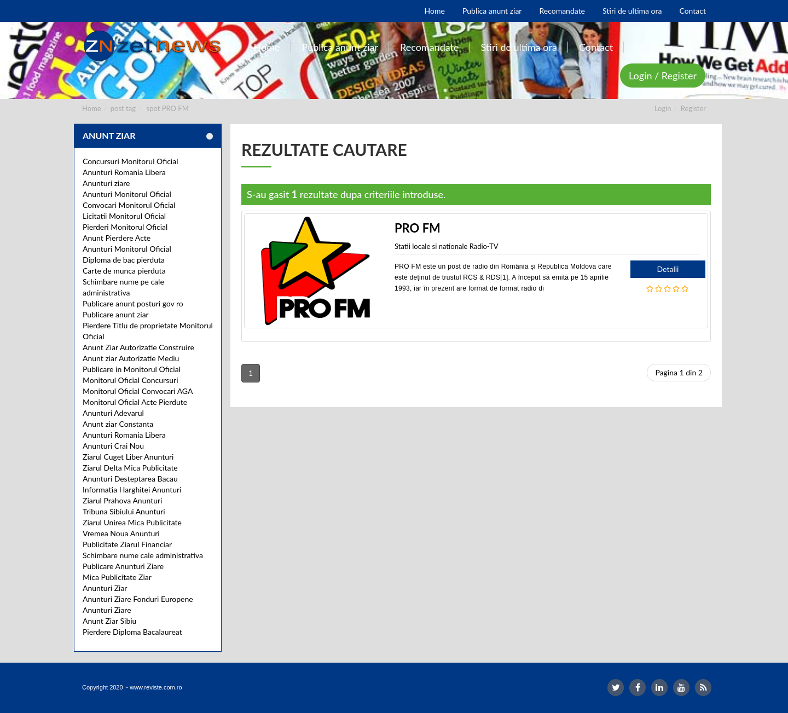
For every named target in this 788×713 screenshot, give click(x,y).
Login (662, 108)
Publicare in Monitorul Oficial (132, 369)
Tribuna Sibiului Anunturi (124, 511)
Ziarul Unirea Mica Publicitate (132, 522)
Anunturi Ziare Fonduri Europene (138, 599)
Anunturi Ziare (107, 610)
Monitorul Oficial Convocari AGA (138, 391)
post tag (123, 108)
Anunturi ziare (106, 183)
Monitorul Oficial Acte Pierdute (135, 402)
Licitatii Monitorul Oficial (124, 216)
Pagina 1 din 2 (679, 372)
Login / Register (663, 75)
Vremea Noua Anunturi (121, 533)
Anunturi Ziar (105, 588)
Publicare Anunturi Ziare (123, 566)
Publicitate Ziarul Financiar (127, 544)
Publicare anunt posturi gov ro (133, 303)
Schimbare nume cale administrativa (143, 555)
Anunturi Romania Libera (124, 172)
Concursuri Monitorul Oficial (130, 161)
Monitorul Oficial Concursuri (130, 380)
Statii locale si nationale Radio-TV (446, 246)
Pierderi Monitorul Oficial (125, 226)
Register (693, 108)
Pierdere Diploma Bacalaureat (132, 631)
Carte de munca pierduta (124, 270)
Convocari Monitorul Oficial (129, 205)
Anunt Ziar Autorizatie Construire (138, 347)
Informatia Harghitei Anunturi (132, 489)
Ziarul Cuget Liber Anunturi (128, 456)
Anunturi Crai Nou (113, 445)
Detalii (668, 269)
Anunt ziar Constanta (118, 423)
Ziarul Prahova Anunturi (122, 500)
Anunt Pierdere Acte (116, 237)
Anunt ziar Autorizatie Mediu (131, 358)
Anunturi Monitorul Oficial (127, 194)
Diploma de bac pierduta (124, 259)
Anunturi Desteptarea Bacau (130, 478)
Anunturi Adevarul (113, 413)
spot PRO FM (168, 108)
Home (91, 108)
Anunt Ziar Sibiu (109, 620)
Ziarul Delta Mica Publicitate (130, 467)
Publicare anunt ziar (116, 314)
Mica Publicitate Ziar (117, 577)
